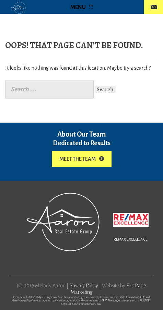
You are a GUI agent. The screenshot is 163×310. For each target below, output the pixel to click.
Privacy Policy (83, 285)
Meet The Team (81, 159)
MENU (81, 7)
